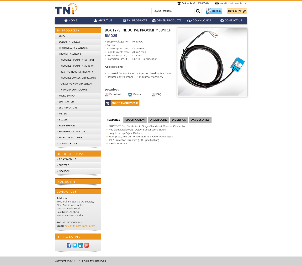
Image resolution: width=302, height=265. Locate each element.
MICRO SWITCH (65, 95)
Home (70, 20)
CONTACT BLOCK (66, 143)
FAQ (156, 94)
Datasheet (113, 94)
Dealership (66, 182)
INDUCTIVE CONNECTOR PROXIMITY (78, 77)
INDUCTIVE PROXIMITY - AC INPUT (77, 65)
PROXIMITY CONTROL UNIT (73, 89)
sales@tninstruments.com (231, 3)
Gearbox (62, 171)
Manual (135, 94)
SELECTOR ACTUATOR (68, 137)
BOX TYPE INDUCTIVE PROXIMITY (76, 71)
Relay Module (65, 159)
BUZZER (61, 119)
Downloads (199, 20)
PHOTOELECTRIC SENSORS (71, 47)
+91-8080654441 (194, 3)
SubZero (62, 165)
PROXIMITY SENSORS (68, 53)
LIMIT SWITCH (64, 101)
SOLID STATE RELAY (67, 41)
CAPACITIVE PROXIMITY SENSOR (76, 83)
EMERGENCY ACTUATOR (70, 131)
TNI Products (135, 20)
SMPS (60, 35)
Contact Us (231, 20)
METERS (61, 113)
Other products (166, 20)
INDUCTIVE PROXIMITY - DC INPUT (77, 59)
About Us (102, 20)
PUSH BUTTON (65, 125)
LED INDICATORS (66, 107)
